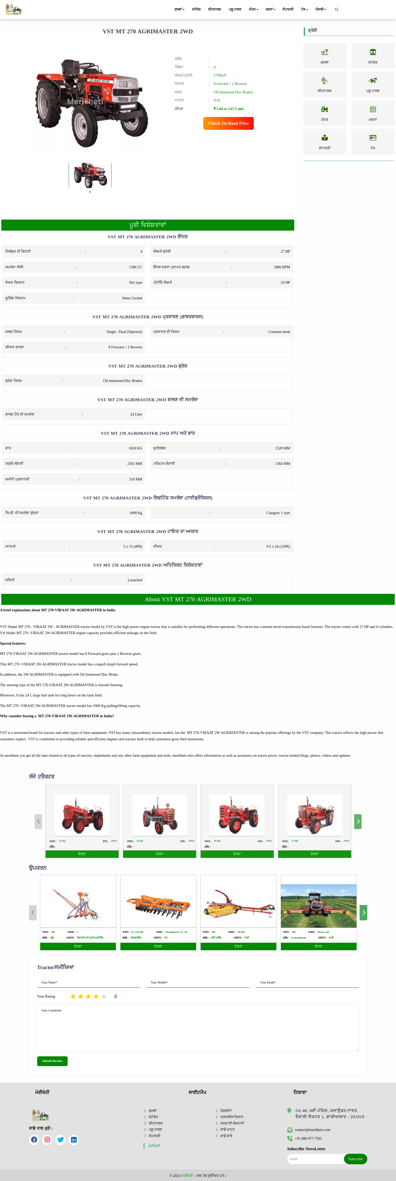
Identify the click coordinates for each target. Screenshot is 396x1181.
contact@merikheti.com (308, 1130)
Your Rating (46, 996)
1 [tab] (90, 191)
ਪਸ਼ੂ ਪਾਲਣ (235, 9)
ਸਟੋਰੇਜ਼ (196, 9)
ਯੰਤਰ (254, 9)
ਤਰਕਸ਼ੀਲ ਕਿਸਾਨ (232, 1117)
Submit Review (52, 1061)
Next (363, 912)
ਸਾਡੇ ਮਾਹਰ (227, 1129)
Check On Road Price (228, 123)
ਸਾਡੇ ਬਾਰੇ (226, 1136)
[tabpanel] (90, 175)
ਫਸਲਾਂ (180, 9)
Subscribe (355, 1159)
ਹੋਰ (304, 9)
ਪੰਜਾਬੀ (321, 9)
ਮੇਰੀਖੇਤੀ (154, 1146)
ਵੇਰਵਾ (78, 946)
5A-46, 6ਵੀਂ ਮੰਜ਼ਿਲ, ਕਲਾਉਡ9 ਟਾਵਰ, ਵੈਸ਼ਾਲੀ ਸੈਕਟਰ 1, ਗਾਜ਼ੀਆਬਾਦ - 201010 (330, 1113)
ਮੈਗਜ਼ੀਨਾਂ (226, 1111)
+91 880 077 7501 (304, 1138)
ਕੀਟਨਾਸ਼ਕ (214, 9)
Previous (33, 912)
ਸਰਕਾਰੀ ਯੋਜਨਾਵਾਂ (232, 1123)
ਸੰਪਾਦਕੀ (287, 9)
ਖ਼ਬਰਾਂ (271, 9)
